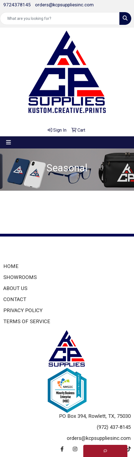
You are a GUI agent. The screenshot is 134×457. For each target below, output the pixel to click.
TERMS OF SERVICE (26, 321)
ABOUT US (15, 288)
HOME (10, 266)
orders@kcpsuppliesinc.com (64, 4)
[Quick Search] (60, 18)
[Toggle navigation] (8, 142)
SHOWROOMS (20, 277)
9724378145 (17, 4)
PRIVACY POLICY (22, 310)
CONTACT (14, 299)
